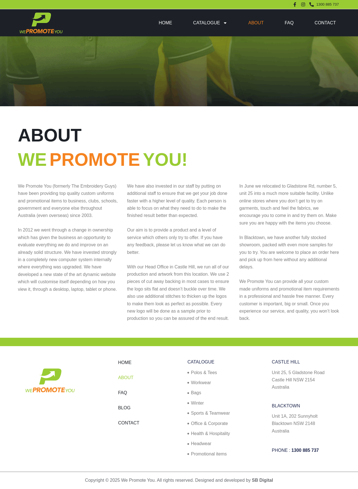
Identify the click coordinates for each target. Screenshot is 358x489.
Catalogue (210, 23)
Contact (325, 22)
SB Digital (262, 480)
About (256, 22)
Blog (124, 407)
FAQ (289, 22)
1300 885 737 (305, 450)
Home (165, 22)
